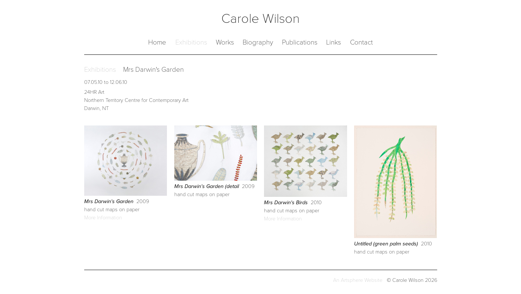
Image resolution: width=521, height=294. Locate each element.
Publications (299, 42)
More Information (103, 218)
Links (333, 42)
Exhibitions (191, 42)
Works (225, 42)
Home (157, 42)
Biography (258, 42)
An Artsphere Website (357, 280)
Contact (361, 42)
